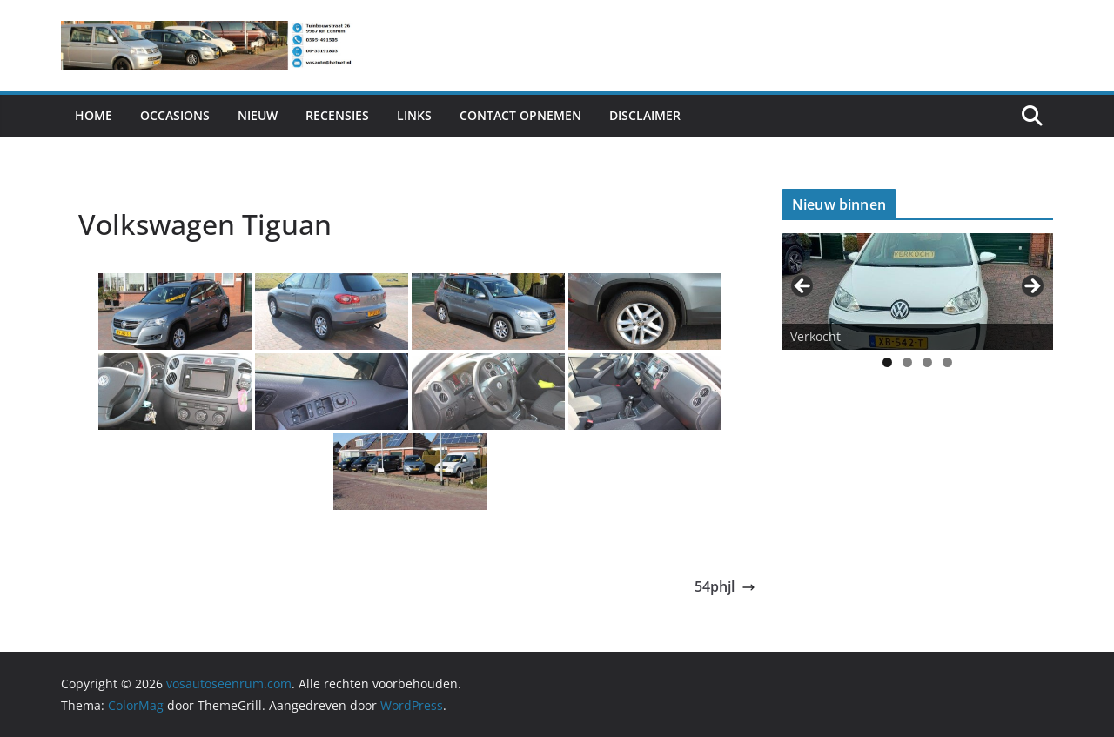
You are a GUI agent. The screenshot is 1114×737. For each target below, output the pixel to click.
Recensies (337, 115)
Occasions (175, 115)
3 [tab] (927, 362)
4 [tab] (947, 362)
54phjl (725, 586)
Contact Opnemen (520, 115)
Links (414, 115)
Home (93, 115)
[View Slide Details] (917, 291)
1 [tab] (887, 362)
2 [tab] (907, 362)
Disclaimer (645, 115)
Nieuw (258, 115)
